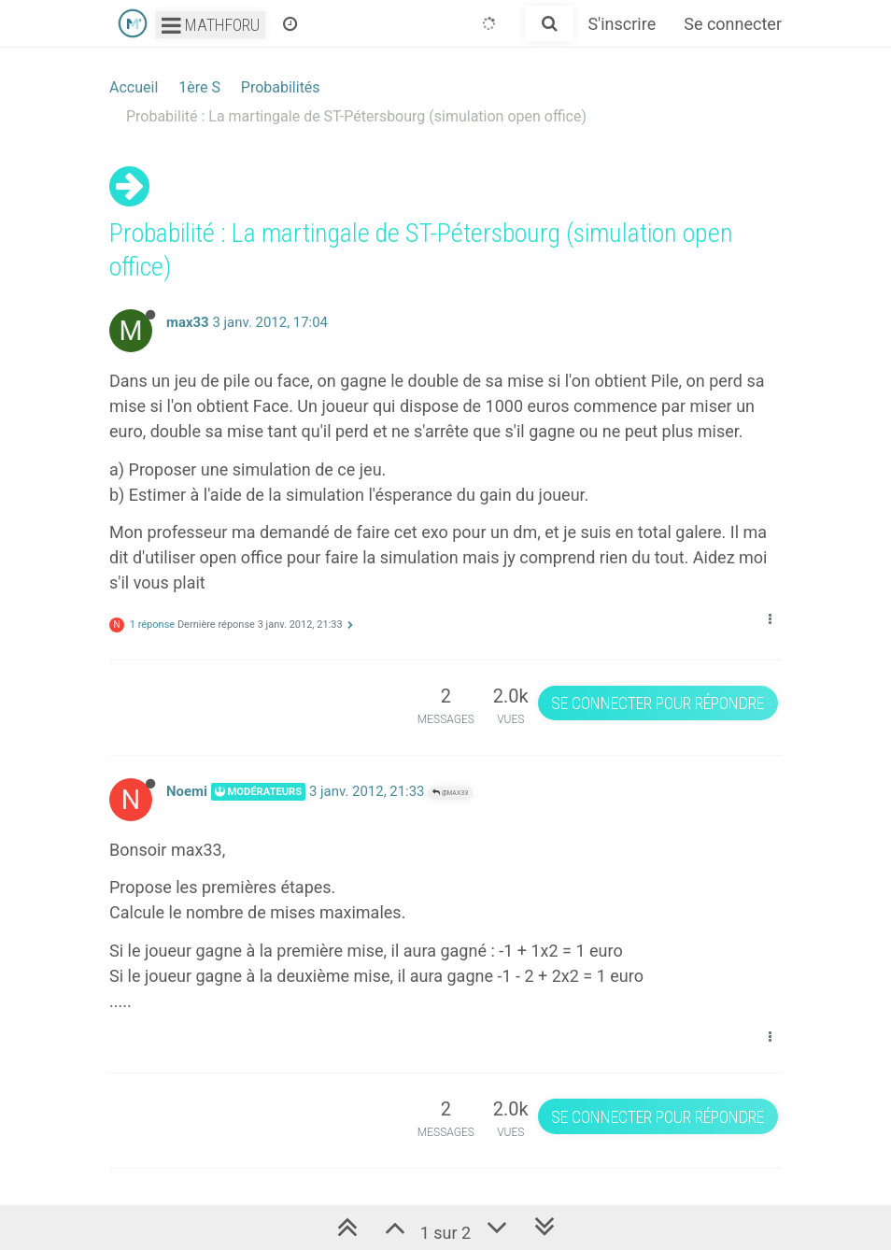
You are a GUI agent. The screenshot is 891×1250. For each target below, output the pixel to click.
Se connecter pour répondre (657, 703)
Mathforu (211, 25)
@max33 (450, 792)
